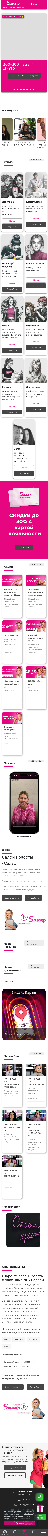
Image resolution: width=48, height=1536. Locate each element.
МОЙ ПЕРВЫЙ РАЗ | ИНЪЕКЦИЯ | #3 (12, 1127)
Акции (33, 1532)
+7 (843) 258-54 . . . (26, 1491)
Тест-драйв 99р (11, 635)
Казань (36, 4)
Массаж (6, 387)
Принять (20, 1523)
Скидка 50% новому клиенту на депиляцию (35, 592)
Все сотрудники (32, 943)
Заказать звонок (15, 1475)
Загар (17, 448)
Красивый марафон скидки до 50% (36, 638)
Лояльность (5, 1532)
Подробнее (12, 227)
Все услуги (36, 160)
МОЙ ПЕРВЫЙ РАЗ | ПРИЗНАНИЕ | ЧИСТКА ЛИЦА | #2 (35, 1130)
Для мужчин (33, 387)
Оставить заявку (12, 1387)
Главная (24, 1532)
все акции (37, 564)
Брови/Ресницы (35, 263)
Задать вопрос (12, 898)
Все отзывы (36, 761)
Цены (12, 221)
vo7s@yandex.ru (26, 1504)
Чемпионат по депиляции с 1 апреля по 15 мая (12, 592)
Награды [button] (9, 981)
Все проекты (35, 966)
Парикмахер (33, 325)
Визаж (5, 325)
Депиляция (8, 201)
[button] (14, 90)
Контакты (14, 1532)
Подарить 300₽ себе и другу (24, 76)
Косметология (34, 201)
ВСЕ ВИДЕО (37, 1054)
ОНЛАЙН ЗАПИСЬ (39, 1517)
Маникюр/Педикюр (7, 265)
